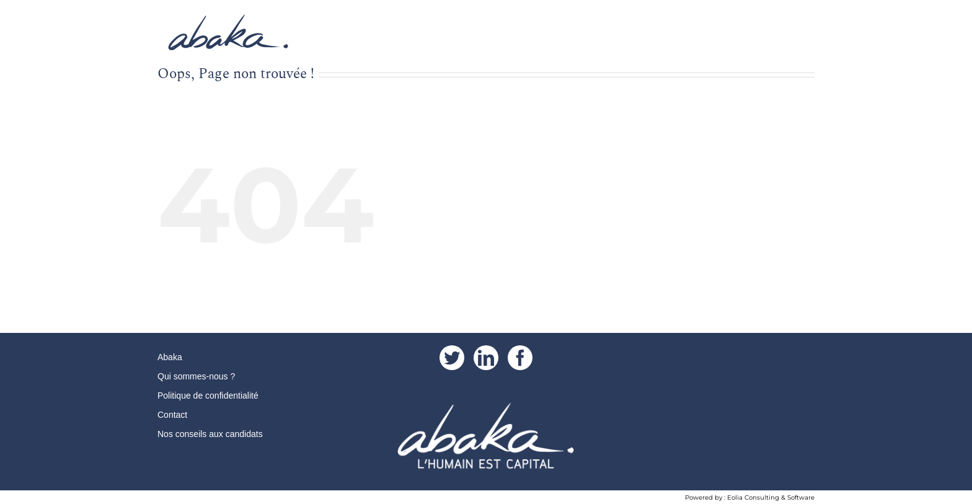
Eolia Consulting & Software (771, 497)
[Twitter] (452, 357)
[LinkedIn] (486, 357)
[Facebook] (520, 357)
